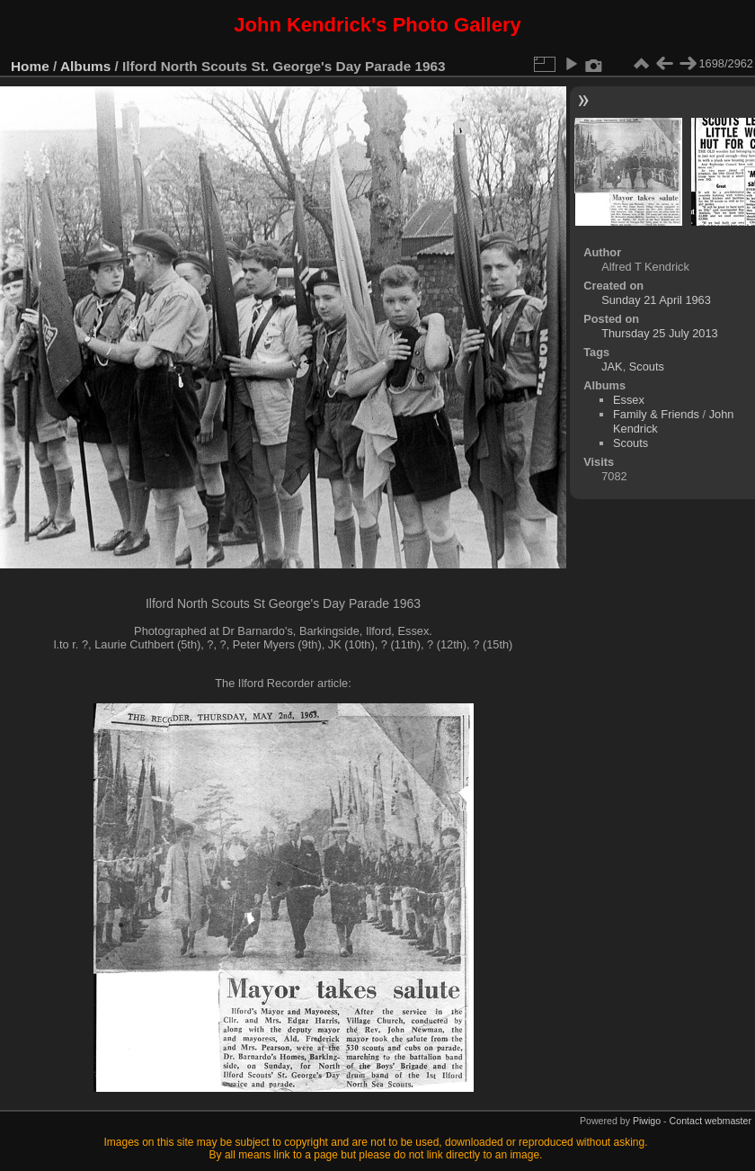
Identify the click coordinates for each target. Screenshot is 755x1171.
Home (30, 66)
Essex (628, 400)
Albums (85, 66)
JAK (611, 366)
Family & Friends (656, 414)
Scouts (646, 366)
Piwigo (647, 1120)
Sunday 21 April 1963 (656, 300)
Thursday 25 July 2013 (659, 333)
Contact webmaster (710, 1120)
